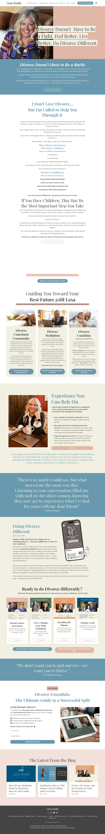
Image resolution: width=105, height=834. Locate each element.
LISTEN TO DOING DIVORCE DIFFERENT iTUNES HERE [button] (74, 650)
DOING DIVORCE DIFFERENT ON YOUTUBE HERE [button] (32, 649)
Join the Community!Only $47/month (21, 371)
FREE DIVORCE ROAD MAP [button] (85, 3)
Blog (68, 3)
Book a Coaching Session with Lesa (83, 371)
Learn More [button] (72, 448)
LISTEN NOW (17, 640)
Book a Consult (53, 3)
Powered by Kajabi (52, 830)
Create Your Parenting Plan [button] (52, 241)
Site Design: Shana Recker (52, 822)
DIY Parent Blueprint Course (77, 816)
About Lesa (62, 3)
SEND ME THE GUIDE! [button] (32, 742)
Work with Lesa (32, 3)
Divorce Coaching (42, 816)
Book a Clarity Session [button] (52, 90)
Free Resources (44, 3)
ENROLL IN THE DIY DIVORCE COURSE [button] (52, 281)
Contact (73, 3)
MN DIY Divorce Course (61, 816)
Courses (50, 816)
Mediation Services (30, 816)
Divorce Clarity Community (16, 816)
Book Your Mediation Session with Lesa (52, 371)
